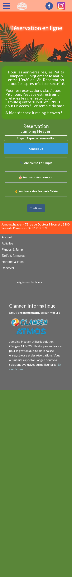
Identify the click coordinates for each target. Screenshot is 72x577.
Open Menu (6, 6)
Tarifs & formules (13, 255)
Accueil (7, 237)
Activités (7, 243)
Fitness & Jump (12, 249)
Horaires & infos (13, 261)
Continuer (36, 208)
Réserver (8, 268)
